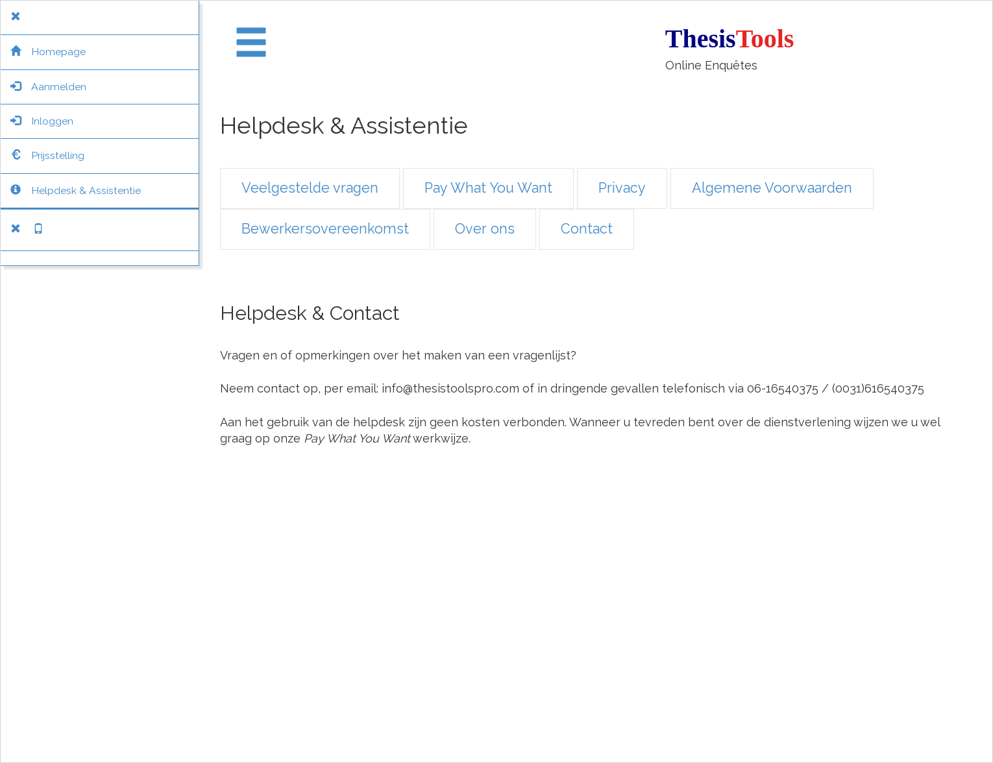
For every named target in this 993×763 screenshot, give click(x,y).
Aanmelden (48, 86)
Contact (587, 229)
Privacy (622, 188)
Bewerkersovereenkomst (325, 229)
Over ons (485, 229)
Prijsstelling (47, 155)
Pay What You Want (488, 188)
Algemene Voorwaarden (772, 188)
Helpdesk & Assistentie (75, 190)
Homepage (48, 51)
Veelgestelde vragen (309, 188)
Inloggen (41, 121)
